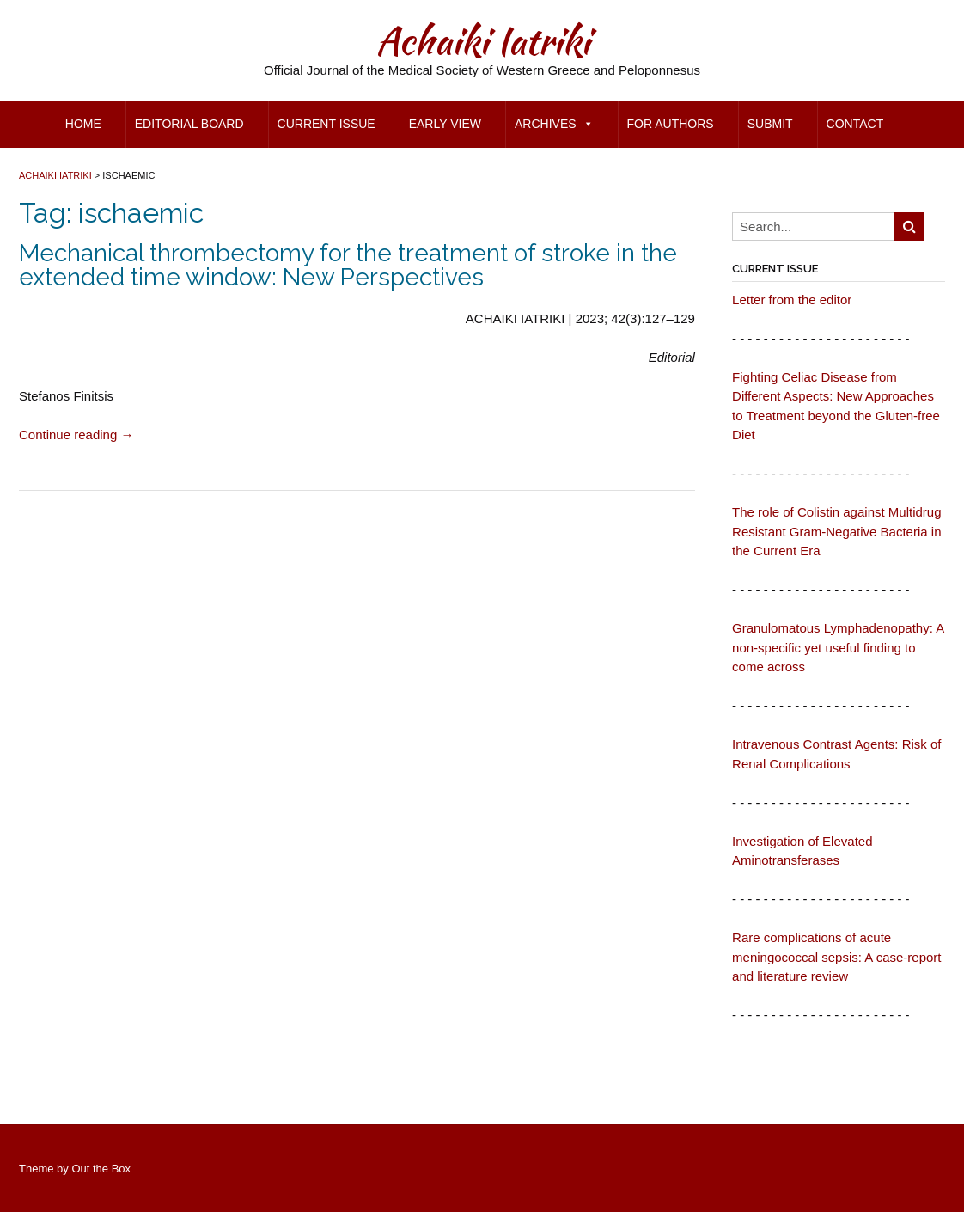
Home (83, 124)
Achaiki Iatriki (482, 40)
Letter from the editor (791, 299)
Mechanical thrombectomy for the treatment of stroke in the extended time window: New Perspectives (348, 265)
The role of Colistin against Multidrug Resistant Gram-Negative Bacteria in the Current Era (836, 531)
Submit (770, 124)
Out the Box (101, 1168)
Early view (445, 124)
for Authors (670, 124)
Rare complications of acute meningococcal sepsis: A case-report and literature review (836, 956)
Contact (855, 124)
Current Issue (326, 124)
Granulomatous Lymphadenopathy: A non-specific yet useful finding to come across (837, 647)
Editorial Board (189, 124)
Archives (554, 124)
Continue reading (76, 434)
